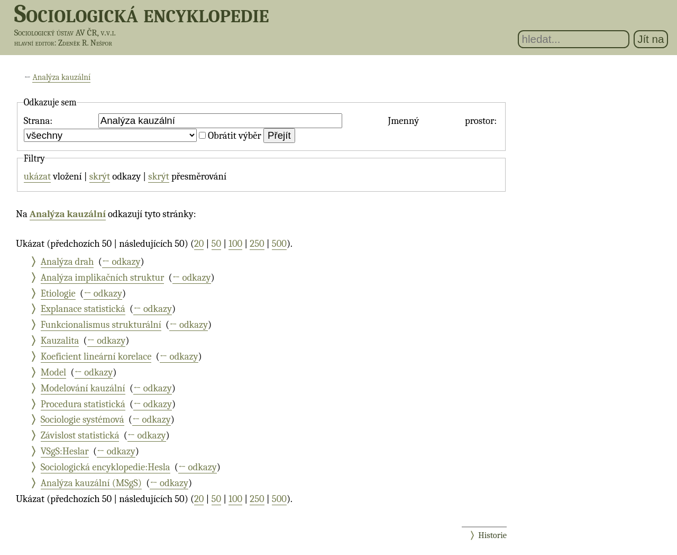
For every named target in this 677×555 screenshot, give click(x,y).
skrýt (99, 176)
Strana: (38, 121)
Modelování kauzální (83, 388)
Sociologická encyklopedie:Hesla (105, 467)
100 (235, 243)
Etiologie (58, 293)
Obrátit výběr (234, 135)
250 (257, 243)
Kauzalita (60, 340)
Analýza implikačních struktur (102, 277)
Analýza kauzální (61, 77)
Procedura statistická (83, 404)
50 (217, 243)
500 (279, 243)
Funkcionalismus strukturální (101, 324)
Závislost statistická (80, 435)
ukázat (37, 176)
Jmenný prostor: (442, 121)
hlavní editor (34, 43)
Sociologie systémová (82, 419)
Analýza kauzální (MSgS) (91, 483)
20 (199, 243)
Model (54, 372)
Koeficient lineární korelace (96, 356)
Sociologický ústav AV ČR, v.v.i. (65, 33)
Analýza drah (67, 261)
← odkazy (121, 261)
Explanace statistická (83, 309)
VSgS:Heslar (65, 451)
